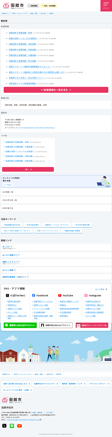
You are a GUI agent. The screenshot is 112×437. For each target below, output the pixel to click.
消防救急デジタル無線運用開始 (22, 83)
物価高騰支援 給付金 (12, 225)
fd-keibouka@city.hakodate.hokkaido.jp (37, 127)
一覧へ (28, 169)
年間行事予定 (7, 208)
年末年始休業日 (33, 225)
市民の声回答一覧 (9, 200)
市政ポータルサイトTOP (19, 13)
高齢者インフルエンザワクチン (57, 225)
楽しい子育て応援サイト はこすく (17, 231)
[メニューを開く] (106, 5)
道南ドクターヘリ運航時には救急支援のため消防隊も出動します (37, 72)
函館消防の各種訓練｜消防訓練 (22, 44)
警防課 (51, 13)
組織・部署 (33, 13)
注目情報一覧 (7, 192)
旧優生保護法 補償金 (72, 231)
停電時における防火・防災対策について (26, 77)
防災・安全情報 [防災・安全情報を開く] (49, 6)
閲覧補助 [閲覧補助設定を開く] (33, 6)
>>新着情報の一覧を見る (54, 89)
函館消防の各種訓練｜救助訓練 (22, 49)
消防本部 (43, 13)
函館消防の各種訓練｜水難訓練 (22, 55)
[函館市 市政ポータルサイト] (14, 5)
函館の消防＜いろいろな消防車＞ (23, 38)
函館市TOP (5, 13)
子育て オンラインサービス (47, 231)
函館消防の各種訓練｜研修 (20, 32)
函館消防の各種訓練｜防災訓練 (22, 61)
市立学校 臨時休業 (83, 225)
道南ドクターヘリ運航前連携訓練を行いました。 (30, 66)
